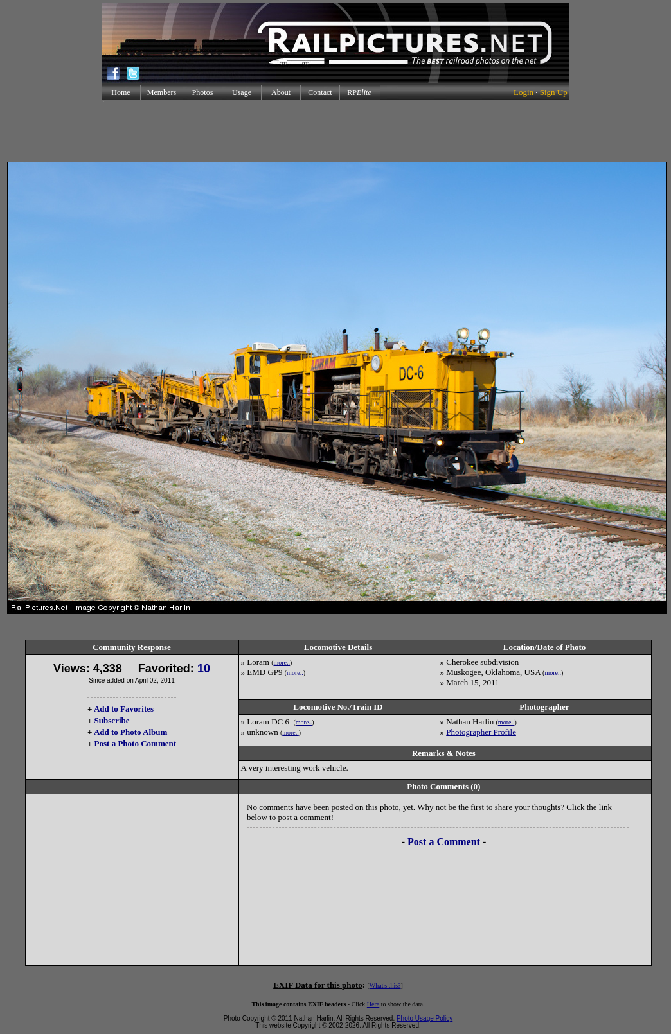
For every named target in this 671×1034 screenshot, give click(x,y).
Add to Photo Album (131, 732)
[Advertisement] (335, 131)
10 (203, 668)
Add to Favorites (124, 709)
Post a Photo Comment (135, 743)
